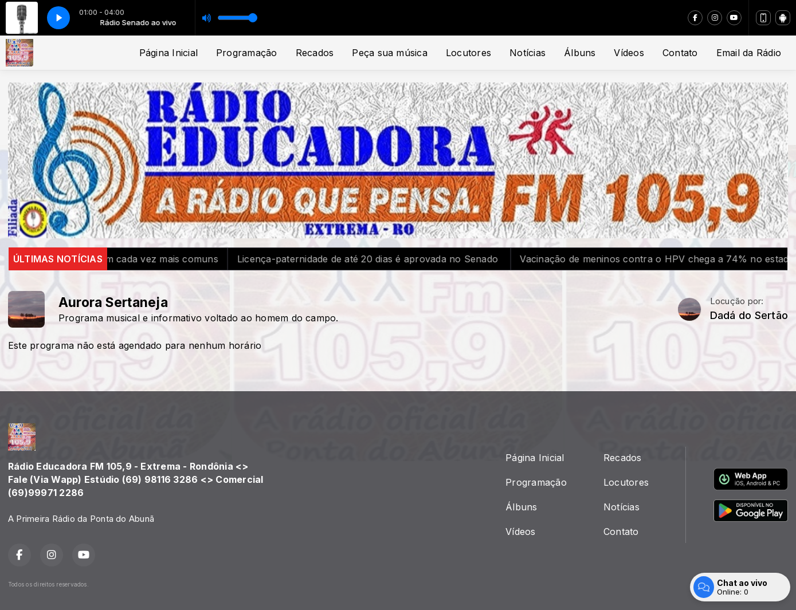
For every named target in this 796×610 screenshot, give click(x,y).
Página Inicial (168, 52)
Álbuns (579, 52)
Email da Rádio (748, 52)
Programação (246, 52)
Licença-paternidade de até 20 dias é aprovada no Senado (390, 259)
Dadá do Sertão (749, 315)
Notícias (527, 52)
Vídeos (629, 52)
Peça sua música (390, 52)
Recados (315, 52)
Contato (680, 52)
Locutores (468, 52)
